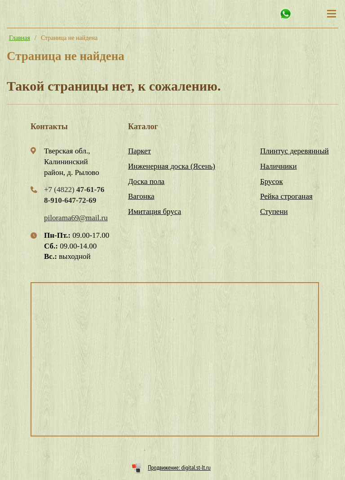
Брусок (271, 181)
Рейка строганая (286, 196)
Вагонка (141, 196)
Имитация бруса (154, 211)
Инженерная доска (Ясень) (171, 166)
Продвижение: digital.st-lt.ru (179, 467)
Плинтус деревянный (294, 151)
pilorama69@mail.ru (76, 218)
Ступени (274, 211)
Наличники (278, 166)
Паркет (139, 151)
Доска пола (146, 181)
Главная (19, 38)
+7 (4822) (74, 189)
